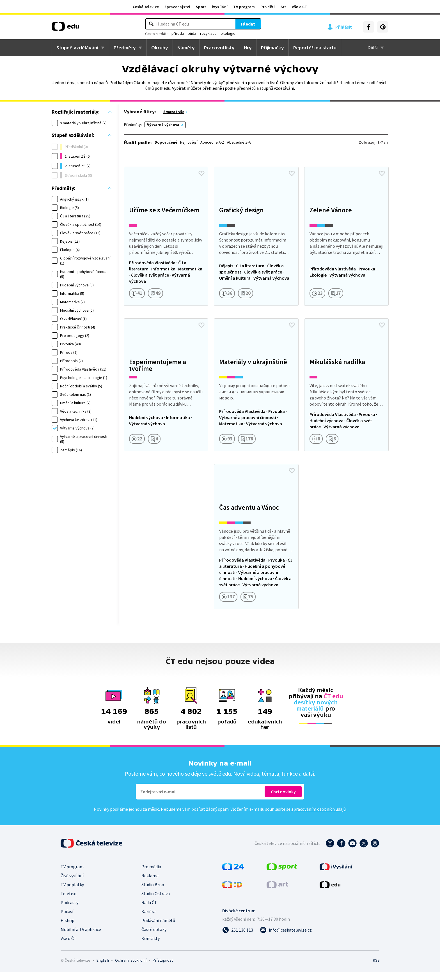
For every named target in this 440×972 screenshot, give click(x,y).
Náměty (186, 47)
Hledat (248, 24)
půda (192, 33)
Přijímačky (272, 47)
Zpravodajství (177, 6)
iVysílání (220, 6)
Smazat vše (173, 111)
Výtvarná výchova (163, 124)
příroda (177, 33)
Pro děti (267, 6)
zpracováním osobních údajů (318, 809)
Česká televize (146, 6)
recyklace (208, 33)
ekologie (228, 33)
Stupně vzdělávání (77, 47)
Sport (201, 6)
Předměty (125, 47)
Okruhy (159, 47)
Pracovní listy (219, 47)
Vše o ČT (299, 6)
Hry (248, 47)
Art (283, 6)
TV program (244, 6)
